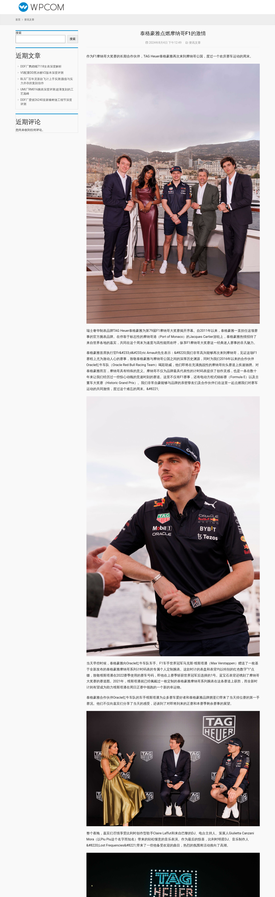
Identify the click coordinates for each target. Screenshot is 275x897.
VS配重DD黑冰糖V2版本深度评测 (41, 72)
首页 (17, 19)
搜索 (19, 32)
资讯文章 (195, 42)
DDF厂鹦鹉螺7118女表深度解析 (41, 66)
